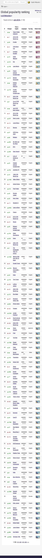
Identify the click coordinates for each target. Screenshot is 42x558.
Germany (15, 413)
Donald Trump (16, 263)
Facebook (15, 408)
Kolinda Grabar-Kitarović (15, 84)
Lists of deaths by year (15, 158)
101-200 (19, 542)
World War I (16, 486)
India (14, 472)
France (14, 212)
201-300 (24, 542)
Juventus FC (16, 170)
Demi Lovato (16, 118)
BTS (14, 147)
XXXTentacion (16, 443)
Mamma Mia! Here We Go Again (16, 258)
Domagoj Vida (16, 536)
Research (23, 2)
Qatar (14, 275)
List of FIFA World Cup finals (16, 103)
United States (16, 184)
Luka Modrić (16, 66)
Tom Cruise (16, 279)
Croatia (15, 42)
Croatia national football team (16, 91)
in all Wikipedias (6, 16)
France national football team (16, 72)
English (4, 6)
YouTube (15, 337)
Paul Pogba (16, 188)
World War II (16, 432)
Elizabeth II (16, 203)
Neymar (15, 127)
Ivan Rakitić (16, 532)
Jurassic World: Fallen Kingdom (16, 403)
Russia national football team (16, 498)
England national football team (16, 164)
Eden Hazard (16, 151)
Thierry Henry (16, 396)
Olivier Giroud (16, 458)
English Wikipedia (34, 2)
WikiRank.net (38, 10)
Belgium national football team (16, 228)
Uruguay (15, 308)
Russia (14, 222)
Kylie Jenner (16, 503)
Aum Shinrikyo (16, 477)
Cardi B (15, 417)
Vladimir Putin (16, 453)
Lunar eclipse (16, 207)
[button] (33, 22)
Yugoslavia (15, 357)
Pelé (14, 333)
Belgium (15, 137)
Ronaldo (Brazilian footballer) (15, 438)
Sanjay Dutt (16, 362)
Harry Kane (16, 198)
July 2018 (17, 20)
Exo (14, 62)
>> (28, 542)
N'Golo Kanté (16, 304)
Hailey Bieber (16, 179)
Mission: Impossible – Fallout (16, 270)
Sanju (14, 238)
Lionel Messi (16, 123)
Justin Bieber (16, 527)
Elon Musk (15, 294)
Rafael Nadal (16, 523)
